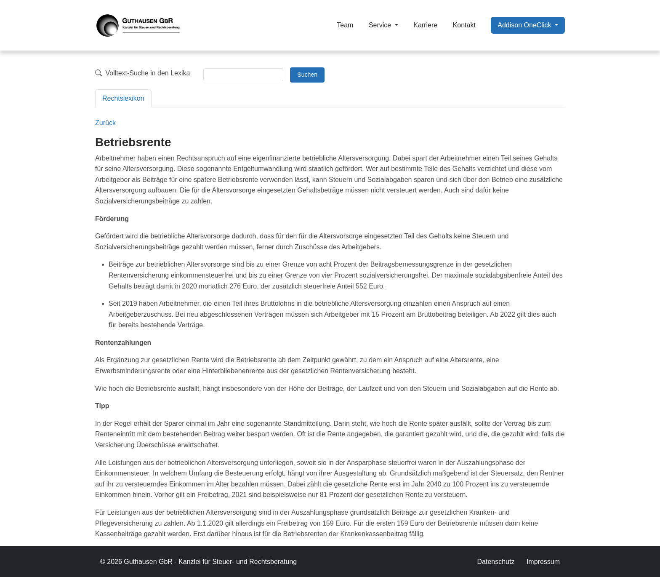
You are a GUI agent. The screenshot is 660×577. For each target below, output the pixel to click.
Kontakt (464, 25)
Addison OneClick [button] (525, 25)
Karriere (425, 25)
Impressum (543, 561)
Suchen (307, 74)
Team (345, 25)
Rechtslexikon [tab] (123, 98)
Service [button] (381, 25)
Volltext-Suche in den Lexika (142, 73)
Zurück (105, 122)
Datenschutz (495, 561)
